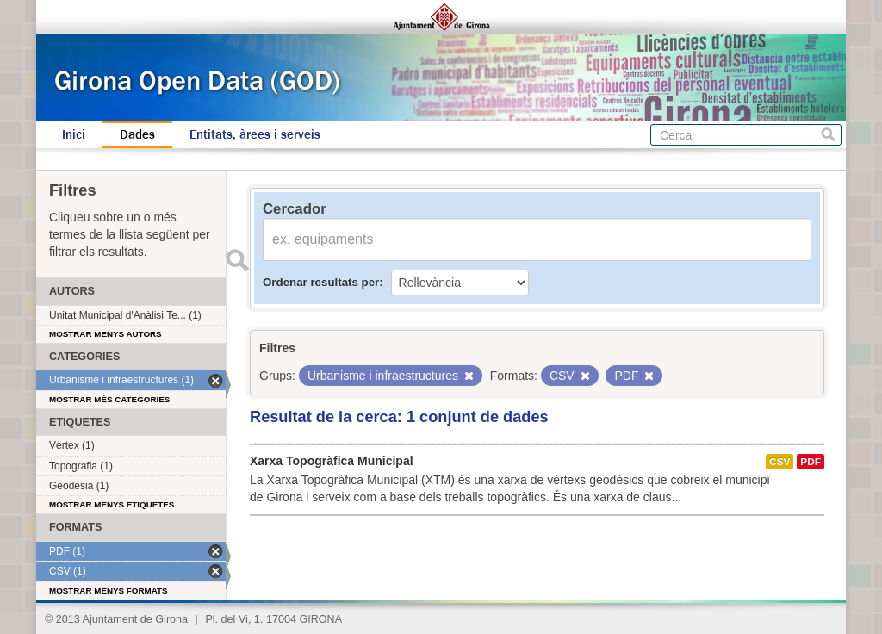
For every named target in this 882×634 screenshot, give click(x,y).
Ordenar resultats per (321, 282)
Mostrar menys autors (105, 334)
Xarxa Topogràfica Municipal (331, 461)
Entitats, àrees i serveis (254, 134)
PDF (810, 462)
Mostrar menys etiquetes (111, 504)
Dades (137, 134)
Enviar (237, 260)
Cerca (828, 134)
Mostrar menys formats (108, 590)
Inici (73, 134)
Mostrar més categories (109, 399)
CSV (779, 462)
